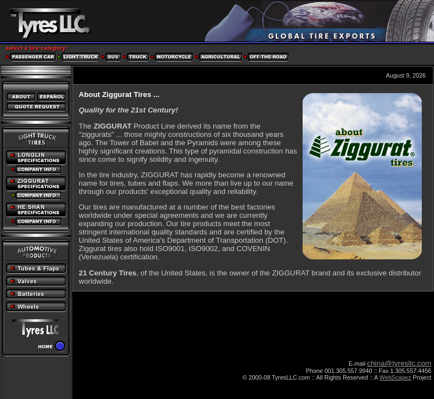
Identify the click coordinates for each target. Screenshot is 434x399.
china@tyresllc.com (399, 363)
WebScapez (395, 377)
